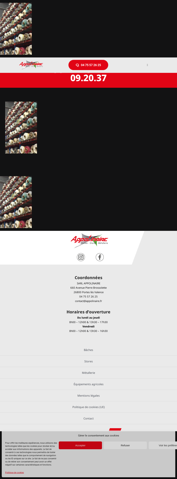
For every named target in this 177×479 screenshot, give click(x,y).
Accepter (80, 445)
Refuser (125, 445)
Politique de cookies (14, 472)
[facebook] (100, 254)
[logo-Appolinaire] (31, 61)
